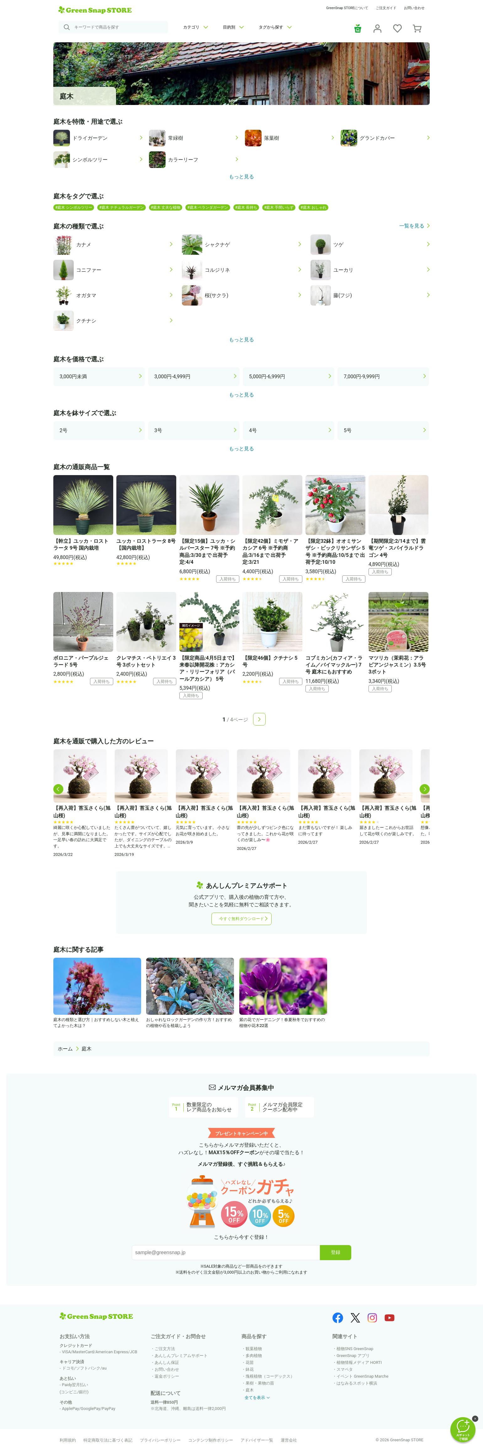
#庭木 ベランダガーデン (207, 207)
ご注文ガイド (386, 8)
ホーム (65, 1049)
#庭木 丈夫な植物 (165, 207)
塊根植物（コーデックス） (270, 1376)
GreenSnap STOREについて (347, 8)
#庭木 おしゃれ (313, 207)
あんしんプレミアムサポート (181, 1356)
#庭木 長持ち (246, 207)
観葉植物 (254, 1349)
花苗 (250, 1362)
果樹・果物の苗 (260, 1383)
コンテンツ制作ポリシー (210, 1440)
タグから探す (275, 27)
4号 (253, 430)
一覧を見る (411, 226)
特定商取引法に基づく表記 (107, 1440)
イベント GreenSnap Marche (362, 1376)
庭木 (87, 1049)
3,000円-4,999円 (172, 377)
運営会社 (289, 1440)
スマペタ (345, 1369)
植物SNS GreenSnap (355, 1349)
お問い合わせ (414, 8)
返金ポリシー (167, 1376)
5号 (348, 430)
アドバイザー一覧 (257, 1440)
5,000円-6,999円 (267, 377)
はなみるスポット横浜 (357, 1383)
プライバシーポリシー (160, 1440)
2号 (63, 430)
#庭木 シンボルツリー (73, 207)
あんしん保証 (167, 1362)
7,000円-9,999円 (362, 377)
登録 (335, 1252)
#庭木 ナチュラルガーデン (121, 207)
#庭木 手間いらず (279, 207)
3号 (158, 430)
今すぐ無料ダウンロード (241, 918)
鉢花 (250, 1369)
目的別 (233, 27)
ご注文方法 (165, 1349)
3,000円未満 (73, 377)
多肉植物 (254, 1356)
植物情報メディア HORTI (359, 1362)
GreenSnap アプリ (353, 1356)
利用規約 (68, 1440)
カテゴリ (195, 27)
